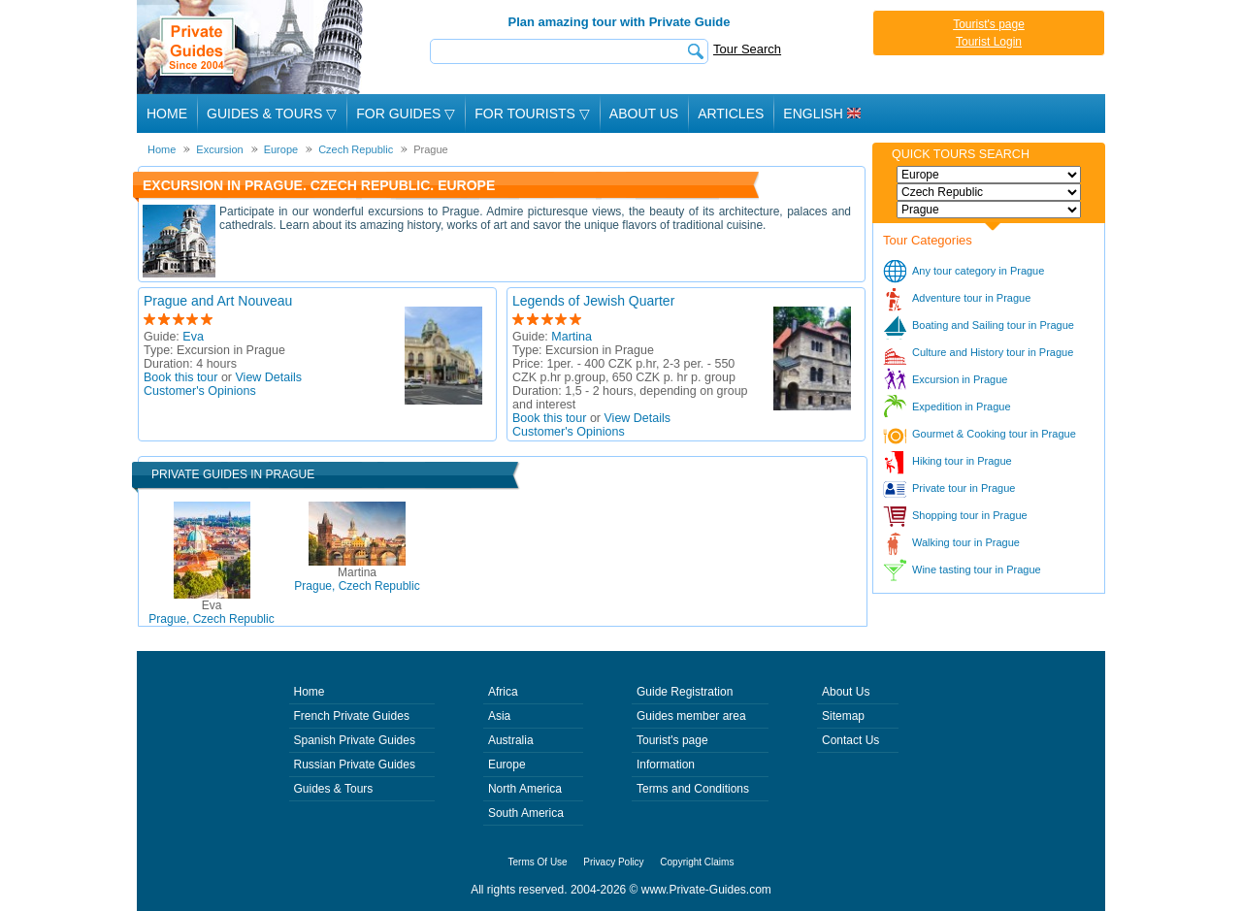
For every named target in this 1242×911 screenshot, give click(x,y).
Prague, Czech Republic (211, 612)
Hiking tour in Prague (962, 461)
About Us (643, 113)
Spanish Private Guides (354, 740)
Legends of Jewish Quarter (593, 301)
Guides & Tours (334, 789)
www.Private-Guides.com (706, 889)
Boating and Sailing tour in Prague (993, 325)
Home (167, 113)
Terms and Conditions (693, 789)
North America (525, 789)
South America (526, 813)
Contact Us (850, 740)
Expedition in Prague (961, 406)
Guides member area (691, 716)
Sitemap (843, 716)
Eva (193, 336)
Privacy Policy (613, 862)
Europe (507, 764)
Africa (503, 692)
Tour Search (747, 49)
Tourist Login (989, 42)
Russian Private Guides (354, 764)
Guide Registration (685, 692)
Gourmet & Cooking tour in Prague (994, 433)
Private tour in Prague (963, 488)
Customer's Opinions (200, 391)
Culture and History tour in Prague (992, 352)
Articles (731, 113)
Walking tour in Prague (966, 542)
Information (666, 764)
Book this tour (180, 377)
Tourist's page (989, 24)
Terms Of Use (538, 862)
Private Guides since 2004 (252, 47)
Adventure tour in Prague (971, 298)
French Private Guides (351, 716)
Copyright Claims (697, 862)
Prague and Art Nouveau (218, 301)
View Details (269, 377)
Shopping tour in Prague (970, 515)
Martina (571, 336)
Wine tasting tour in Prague (976, 569)
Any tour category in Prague (978, 271)
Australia (511, 740)
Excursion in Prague (959, 379)
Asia (499, 716)
